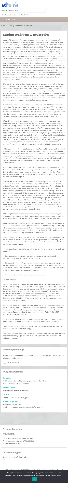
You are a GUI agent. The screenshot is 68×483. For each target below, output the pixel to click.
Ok (35, 479)
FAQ (4, 459)
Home (3, 26)
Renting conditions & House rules (15, 457)
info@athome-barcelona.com (15, 443)
